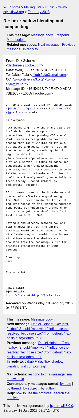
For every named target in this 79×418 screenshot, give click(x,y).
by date (65, 384)
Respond (62, 35)
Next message (49, 44)
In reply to (30, 49)
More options (16, 40)
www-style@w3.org (28, 79)
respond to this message (46, 374)
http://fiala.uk (18, 295)
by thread (14, 388)
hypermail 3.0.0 (61, 406)
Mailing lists (33, 7)
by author (48, 388)
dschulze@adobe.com (24, 65)
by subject (31, 388)
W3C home (11, 7)
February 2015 (39, 12)
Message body (42, 35)
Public (50, 7)
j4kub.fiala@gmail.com (49, 75)
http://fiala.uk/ (45, 295)
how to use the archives (33, 393)
